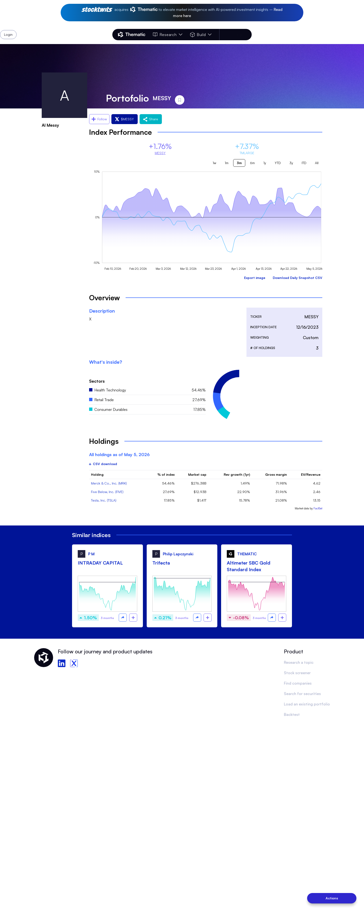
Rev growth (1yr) (237, 474)
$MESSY (124, 119)
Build (201, 34)
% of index (166, 474)
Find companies (298, 683)
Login (239, 34)
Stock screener (297, 672)
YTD (278, 163)
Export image (254, 278)
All (316, 163)
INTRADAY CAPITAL (100, 563)
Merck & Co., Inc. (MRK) (109, 483)
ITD (304, 163)
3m (239, 163)
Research (167, 34)
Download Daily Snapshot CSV (297, 278)
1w (214, 163)
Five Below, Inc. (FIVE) (107, 492)
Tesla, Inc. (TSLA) (103, 500)
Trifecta (161, 563)
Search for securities (302, 693)
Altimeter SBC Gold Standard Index (248, 566)
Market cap (197, 474)
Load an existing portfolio (307, 704)
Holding (97, 474)
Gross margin (276, 474)
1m (226, 163)
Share (150, 119)
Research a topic (299, 662)
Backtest (292, 714)
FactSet (318, 508)
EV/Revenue (310, 474)
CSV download (103, 464)
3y (291, 163)
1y (264, 163)
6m (252, 163)
